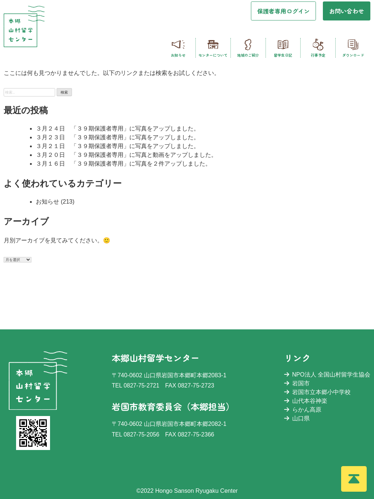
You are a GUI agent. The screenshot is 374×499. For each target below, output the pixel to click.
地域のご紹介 (248, 48)
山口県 (296, 418)
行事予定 (318, 48)
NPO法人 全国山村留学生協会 (327, 374)
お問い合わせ (346, 11)
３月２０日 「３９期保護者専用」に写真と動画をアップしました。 (126, 155)
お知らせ (178, 48)
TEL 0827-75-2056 (135, 434)
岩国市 (296, 383)
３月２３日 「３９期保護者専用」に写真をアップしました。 (117, 137)
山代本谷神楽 (305, 401)
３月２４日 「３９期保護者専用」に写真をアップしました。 (117, 128)
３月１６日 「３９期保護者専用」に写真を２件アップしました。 (123, 163)
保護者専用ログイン (283, 11)
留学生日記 (283, 48)
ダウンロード (353, 48)
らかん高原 (302, 410)
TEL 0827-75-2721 (135, 385)
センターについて (213, 48)
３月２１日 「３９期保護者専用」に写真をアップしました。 (117, 146)
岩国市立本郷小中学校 (317, 392)
